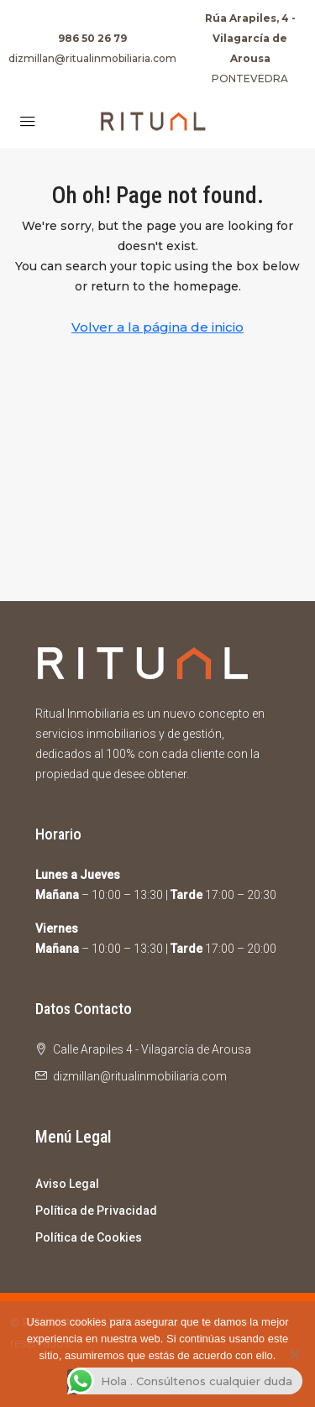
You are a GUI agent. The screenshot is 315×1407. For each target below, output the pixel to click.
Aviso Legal (67, 1183)
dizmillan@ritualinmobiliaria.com (92, 58)
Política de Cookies (88, 1237)
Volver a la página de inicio (157, 327)
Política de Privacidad (96, 1210)
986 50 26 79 (92, 38)
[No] (294, 1354)
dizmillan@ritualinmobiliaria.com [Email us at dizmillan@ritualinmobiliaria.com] (140, 1076)
